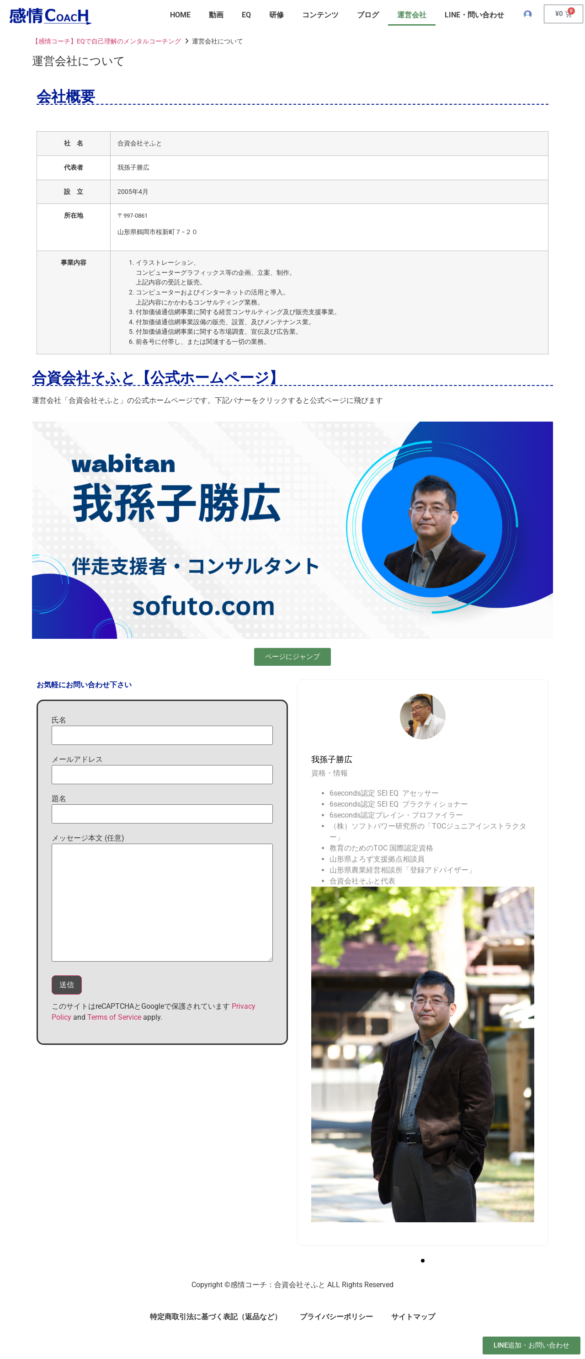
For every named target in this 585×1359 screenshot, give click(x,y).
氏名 (162, 730)
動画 (216, 15)
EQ (246, 15)
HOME (180, 15)
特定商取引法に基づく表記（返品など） (216, 1316)
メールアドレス (162, 769)
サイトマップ (413, 1316)
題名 (162, 809)
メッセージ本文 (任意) (162, 898)
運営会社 (411, 15)
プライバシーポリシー (336, 1316)
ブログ (368, 15)
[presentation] (315, 734)
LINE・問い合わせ (474, 15)
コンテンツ (320, 15)
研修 (276, 15)
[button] (423, 1261)
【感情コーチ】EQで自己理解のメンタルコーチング (106, 41)
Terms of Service (114, 1017)
